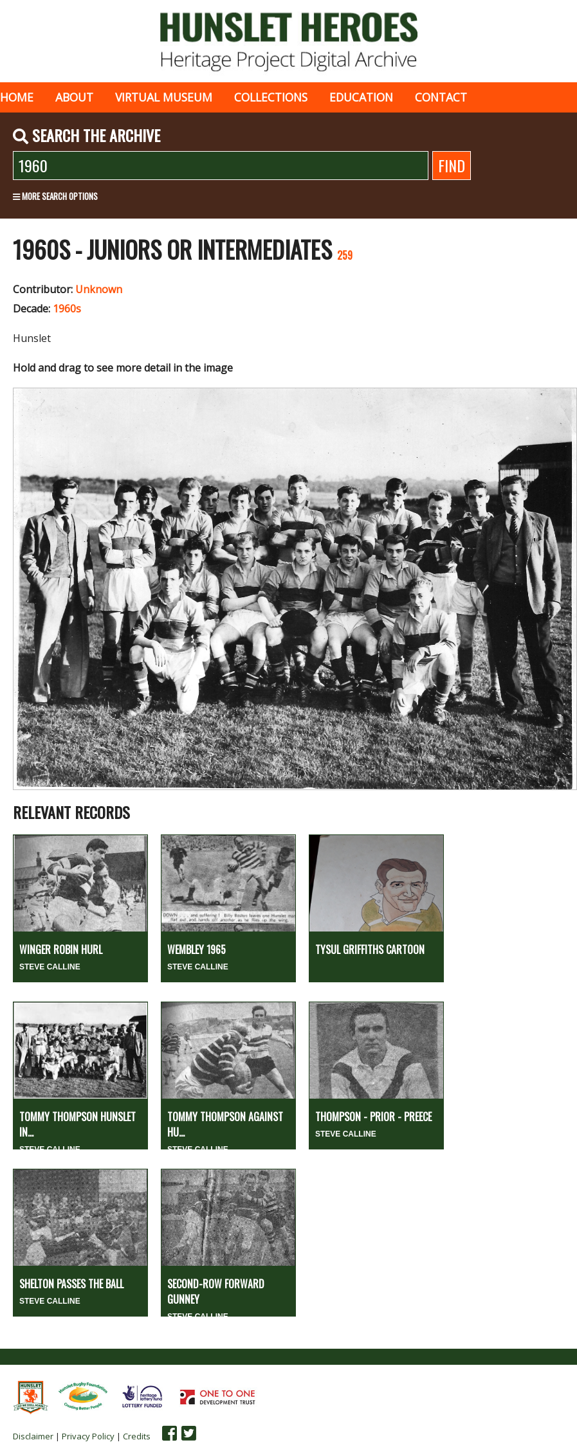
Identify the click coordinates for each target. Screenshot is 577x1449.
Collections (270, 97)
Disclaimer (33, 1436)
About (74, 97)
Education (361, 97)
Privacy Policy (88, 1436)
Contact (441, 97)
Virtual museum (163, 97)
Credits (137, 1436)
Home (16, 97)
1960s (67, 309)
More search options (55, 196)
